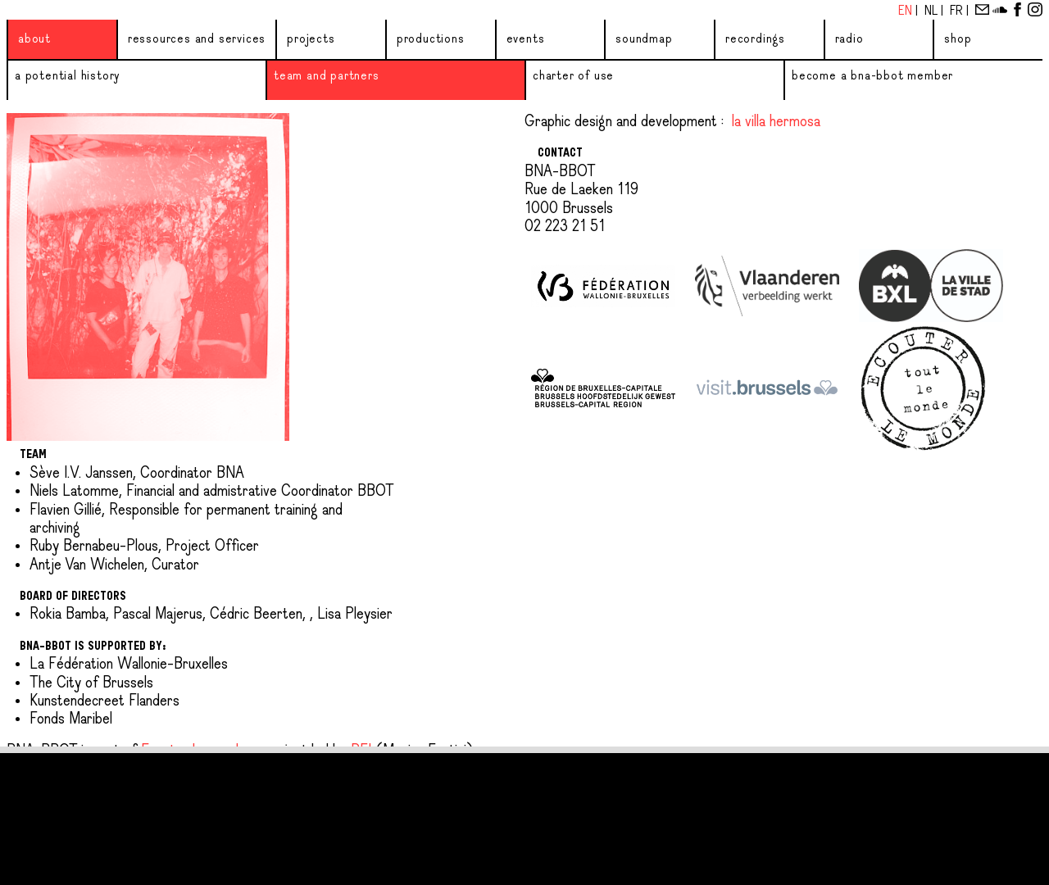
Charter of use (573, 76)
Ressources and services (197, 39)
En (906, 11)
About (34, 39)
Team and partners (326, 76)
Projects (310, 39)
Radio (849, 39)
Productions (431, 39)
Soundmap (643, 39)
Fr (958, 11)
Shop (957, 39)
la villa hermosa (776, 122)
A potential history (67, 76)
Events (525, 39)
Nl (932, 11)
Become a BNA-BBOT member (872, 76)
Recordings (755, 39)
